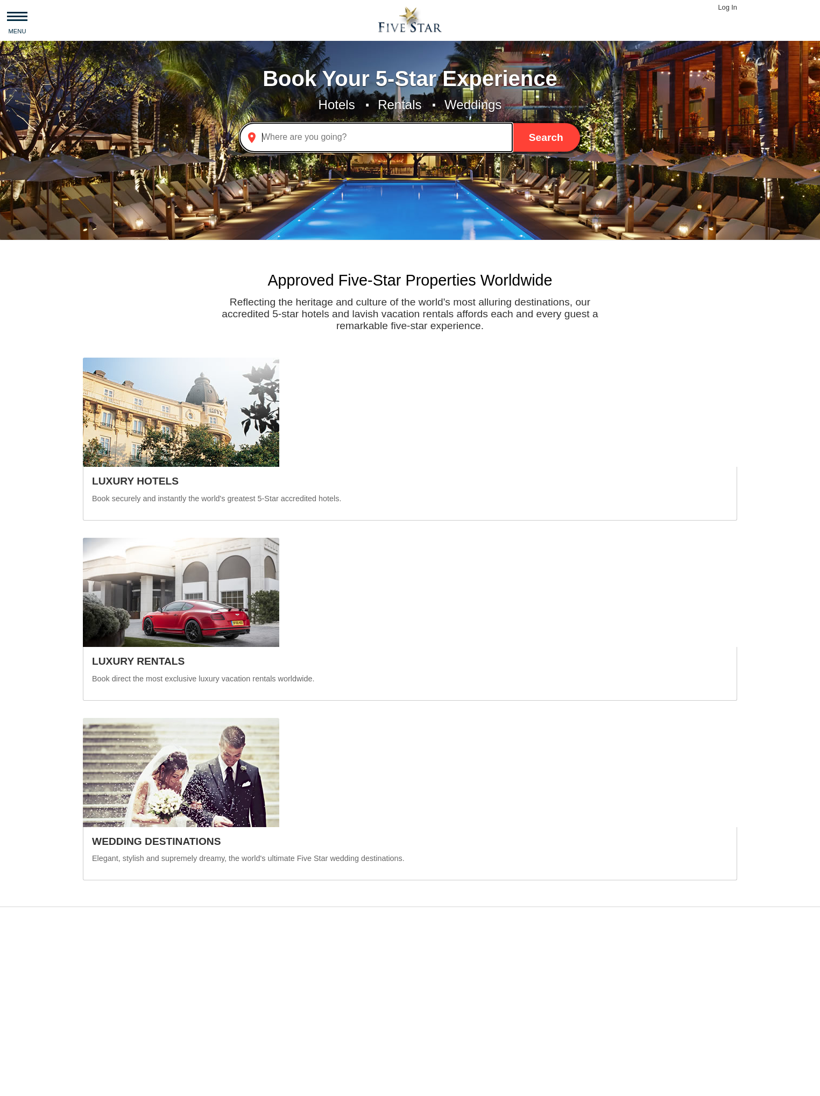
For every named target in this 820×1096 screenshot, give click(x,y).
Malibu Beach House (626, 989)
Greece (203, 1002)
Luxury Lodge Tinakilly (628, 1015)
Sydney (308, 1002)
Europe (99, 976)
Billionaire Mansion (622, 950)
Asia (93, 950)
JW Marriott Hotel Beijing (470, 989)
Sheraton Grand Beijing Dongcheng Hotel (498, 1002)
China (200, 950)
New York (312, 950)
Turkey (202, 963)
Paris (304, 976)
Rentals (399, 104)
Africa (96, 963)
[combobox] (376, 137)
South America (113, 1028)
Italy (197, 989)
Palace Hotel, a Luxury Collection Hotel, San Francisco (498, 1028)
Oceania (101, 989)
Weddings (472, 104)
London (308, 963)
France (202, 1028)
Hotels (337, 104)
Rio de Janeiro (322, 1028)
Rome (305, 989)
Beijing (307, 1015)
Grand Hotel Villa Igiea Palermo (483, 1015)
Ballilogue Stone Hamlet (632, 976)
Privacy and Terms (176, 1083)
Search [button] (546, 137)
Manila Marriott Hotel (463, 976)
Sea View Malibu (618, 1028)
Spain (200, 1015)
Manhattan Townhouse (629, 1002)
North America (112, 1015)
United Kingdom (220, 976)
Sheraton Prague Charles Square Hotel (497, 950)
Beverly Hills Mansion (627, 963)
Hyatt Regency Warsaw (468, 963)
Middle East (107, 1002)
